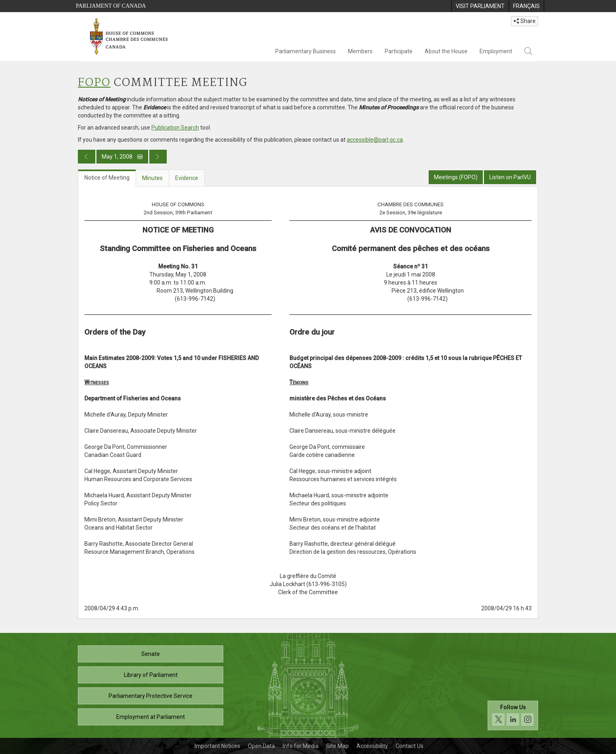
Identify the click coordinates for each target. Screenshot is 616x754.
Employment (496, 51)
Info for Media (300, 746)
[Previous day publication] (86, 156)
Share (524, 21)
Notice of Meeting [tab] (107, 177)
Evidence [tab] (186, 178)
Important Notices (217, 746)
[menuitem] (480, 6)
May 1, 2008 (122, 156)
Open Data (261, 746)
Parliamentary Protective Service (151, 696)
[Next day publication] (158, 156)
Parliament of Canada (111, 6)
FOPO (94, 83)
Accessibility (372, 746)
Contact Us (409, 746)
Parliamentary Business (305, 51)
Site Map (337, 746)
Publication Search (175, 127)
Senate (150, 654)
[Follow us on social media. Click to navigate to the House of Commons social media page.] (513, 715)
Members (360, 51)
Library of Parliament (151, 675)
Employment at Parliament (150, 717)
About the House (446, 51)
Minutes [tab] (152, 178)
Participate (399, 51)
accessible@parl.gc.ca (375, 139)
